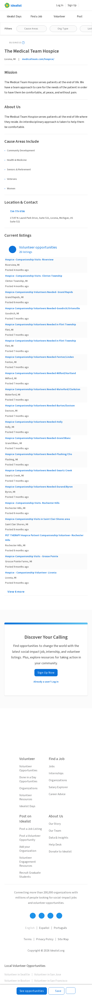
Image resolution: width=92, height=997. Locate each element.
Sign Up (72, 5)
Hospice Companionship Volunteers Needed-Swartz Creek (38, 470)
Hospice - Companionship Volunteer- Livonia (30, 573)
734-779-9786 (17, 211)
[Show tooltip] (23, 42)
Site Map (63, 939)
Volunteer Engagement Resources (27, 862)
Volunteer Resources (25, 797)
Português (60, 928)
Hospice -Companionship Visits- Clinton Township (33, 276)
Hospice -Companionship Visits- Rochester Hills (32, 503)
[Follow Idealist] (33, 916)
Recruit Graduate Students (30, 875)
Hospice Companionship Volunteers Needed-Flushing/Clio (38, 454)
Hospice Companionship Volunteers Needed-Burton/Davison (40, 405)
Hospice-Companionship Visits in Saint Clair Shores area (37, 519)
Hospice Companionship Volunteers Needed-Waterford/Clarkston (42, 389)
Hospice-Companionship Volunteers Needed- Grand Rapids (39, 292)
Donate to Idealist (60, 852)
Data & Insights (58, 838)
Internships (56, 773)
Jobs (52, 766)
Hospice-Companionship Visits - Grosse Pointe (31, 556)
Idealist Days (14, 16)
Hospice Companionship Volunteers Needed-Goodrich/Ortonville (42, 308)
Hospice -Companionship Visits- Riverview (29, 259)
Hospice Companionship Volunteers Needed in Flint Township (40, 324)
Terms (28, 939)
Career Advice (57, 794)
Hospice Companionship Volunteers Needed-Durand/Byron (39, 487)
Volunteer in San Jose (47, 975)
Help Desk (55, 845)
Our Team (55, 831)
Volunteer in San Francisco (50, 981)
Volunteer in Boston (17, 981)
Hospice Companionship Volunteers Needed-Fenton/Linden (39, 357)
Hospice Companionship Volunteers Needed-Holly (34, 422)
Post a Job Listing (30, 829)
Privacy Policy (44, 939)
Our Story (55, 824)
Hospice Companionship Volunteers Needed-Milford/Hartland (40, 373)
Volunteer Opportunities (28, 768)
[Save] (56, 991)
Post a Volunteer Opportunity (29, 838)
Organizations (28, 788)
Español (44, 928)
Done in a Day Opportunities (28, 779)
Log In (59, 5)
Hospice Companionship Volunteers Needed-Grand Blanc (38, 438)
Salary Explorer (58, 787)
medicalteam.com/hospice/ (38, 59)
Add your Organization (27, 849)
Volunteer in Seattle (17, 975)
